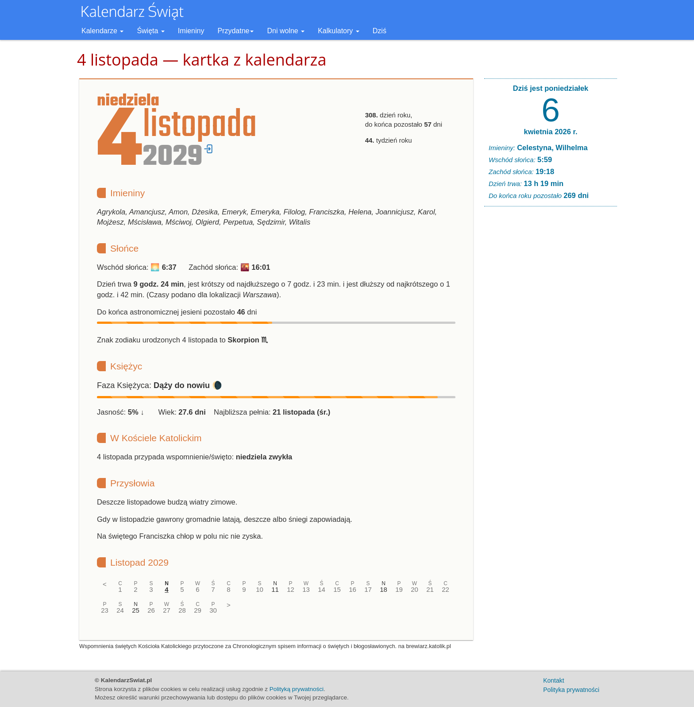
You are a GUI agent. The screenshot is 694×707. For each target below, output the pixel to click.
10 (259, 589)
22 (445, 589)
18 (383, 589)
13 (306, 589)
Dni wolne (286, 31)
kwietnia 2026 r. (550, 132)
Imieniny (191, 31)
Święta (150, 31)
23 (104, 610)
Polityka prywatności (571, 689)
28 (182, 610)
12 (290, 589)
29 (197, 610)
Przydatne (235, 31)
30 (213, 610)
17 (368, 589)
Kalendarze (102, 31)
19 (399, 589)
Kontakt (553, 680)
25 (135, 610)
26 (151, 610)
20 (414, 589)
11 (275, 589)
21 (430, 589)
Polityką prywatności (297, 689)
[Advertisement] (550, 348)
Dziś (379, 31)
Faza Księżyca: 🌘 (159, 385)
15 (337, 589)
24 (120, 610)
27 (166, 610)
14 (321, 589)
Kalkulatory (338, 31)
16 (352, 589)
